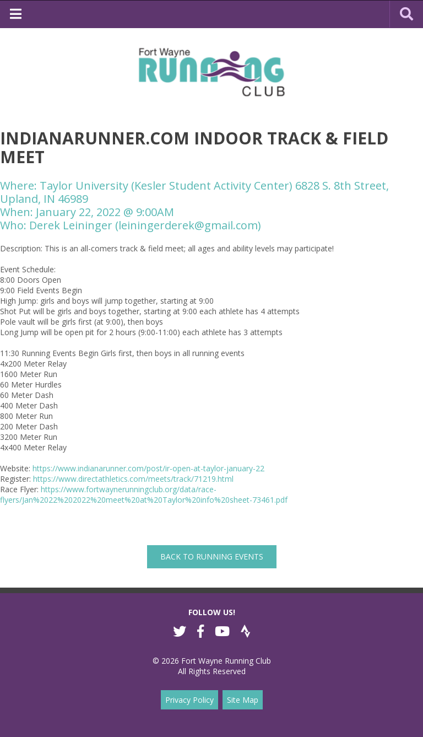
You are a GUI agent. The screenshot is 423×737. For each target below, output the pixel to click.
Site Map (242, 700)
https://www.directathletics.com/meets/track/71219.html (133, 479)
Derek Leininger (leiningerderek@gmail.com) (145, 225)
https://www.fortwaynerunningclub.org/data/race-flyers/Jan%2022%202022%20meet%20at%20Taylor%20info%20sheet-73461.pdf (144, 494)
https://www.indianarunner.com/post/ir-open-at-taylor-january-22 (148, 468)
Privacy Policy (189, 700)
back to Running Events (211, 556)
